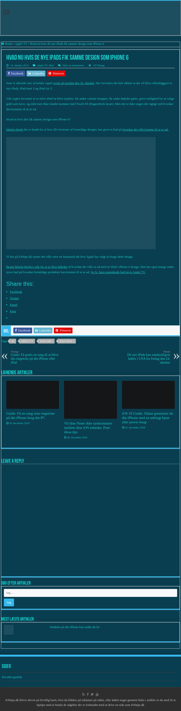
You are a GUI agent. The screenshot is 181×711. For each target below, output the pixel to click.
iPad (51, 65)
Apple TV (21, 43)
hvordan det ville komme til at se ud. (146, 129)
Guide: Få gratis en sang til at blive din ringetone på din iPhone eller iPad (35, 357)
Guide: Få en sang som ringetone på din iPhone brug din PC (30, 415)
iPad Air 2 (46, 341)
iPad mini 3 (66, 341)
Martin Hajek (14, 129)
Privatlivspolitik (12, 677)
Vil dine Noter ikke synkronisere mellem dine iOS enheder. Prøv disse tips (88, 427)
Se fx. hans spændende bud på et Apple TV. (118, 272)
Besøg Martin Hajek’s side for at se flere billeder (36, 267)
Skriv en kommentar (73, 65)
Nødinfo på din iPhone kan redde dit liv (75, 627)
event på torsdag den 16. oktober (73, 83)
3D (12, 341)
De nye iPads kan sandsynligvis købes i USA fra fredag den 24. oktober (145, 357)
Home (7, 43)
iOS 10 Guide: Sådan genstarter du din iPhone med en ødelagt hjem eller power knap (147, 417)
